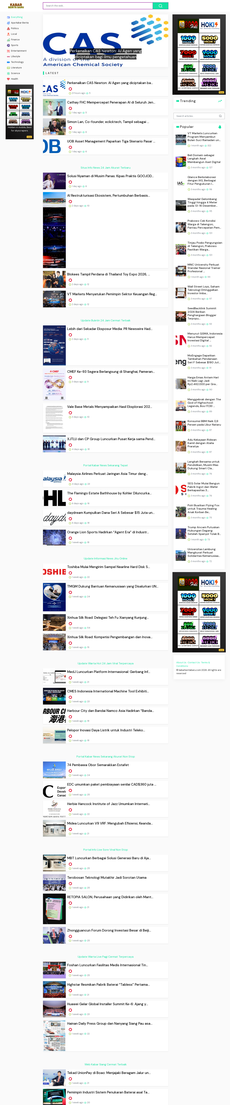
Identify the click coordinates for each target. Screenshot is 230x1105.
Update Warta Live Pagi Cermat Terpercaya (106, 957)
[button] (52, 40)
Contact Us (194, 662)
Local (12, 34)
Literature (14, 67)
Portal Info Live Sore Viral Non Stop (105, 850)
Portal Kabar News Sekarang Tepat (105, 465)
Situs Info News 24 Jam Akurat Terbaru (106, 167)
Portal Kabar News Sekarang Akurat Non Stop (105, 756)
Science (13, 73)
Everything (15, 17)
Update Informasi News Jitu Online (105, 558)
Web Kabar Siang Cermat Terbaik (106, 1064)
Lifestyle (13, 56)
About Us (181, 662)
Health (12, 79)
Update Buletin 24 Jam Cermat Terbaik (106, 320)
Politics (13, 28)
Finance (13, 39)
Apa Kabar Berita (18, 22)
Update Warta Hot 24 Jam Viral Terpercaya (106, 663)
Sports (12, 45)
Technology (15, 62)
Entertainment (16, 50)
